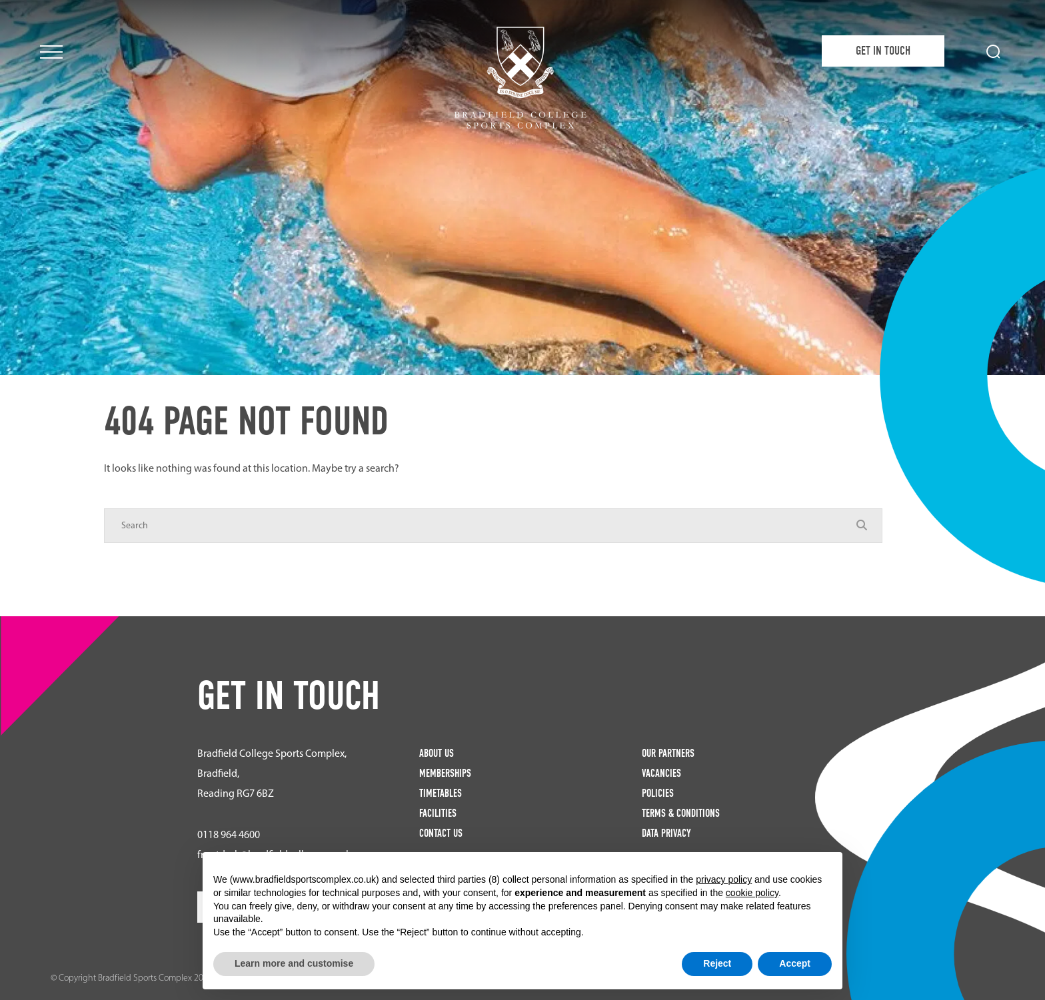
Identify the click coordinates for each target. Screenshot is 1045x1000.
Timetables (440, 793)
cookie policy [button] (752, 892)
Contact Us (441, 833)
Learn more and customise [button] (294, 963)
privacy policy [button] (724, 879)
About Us (436, 753)
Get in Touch (883, 51)
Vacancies (661, 773)
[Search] (480, 526)
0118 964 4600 (228, 834)
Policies (658, 793)
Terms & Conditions (681, 813)
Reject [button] (717, 963)
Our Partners (668, 753)
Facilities (438, 813)
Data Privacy (666, 833)
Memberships (445, 773)
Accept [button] (794, 963)
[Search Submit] (993, 52)
